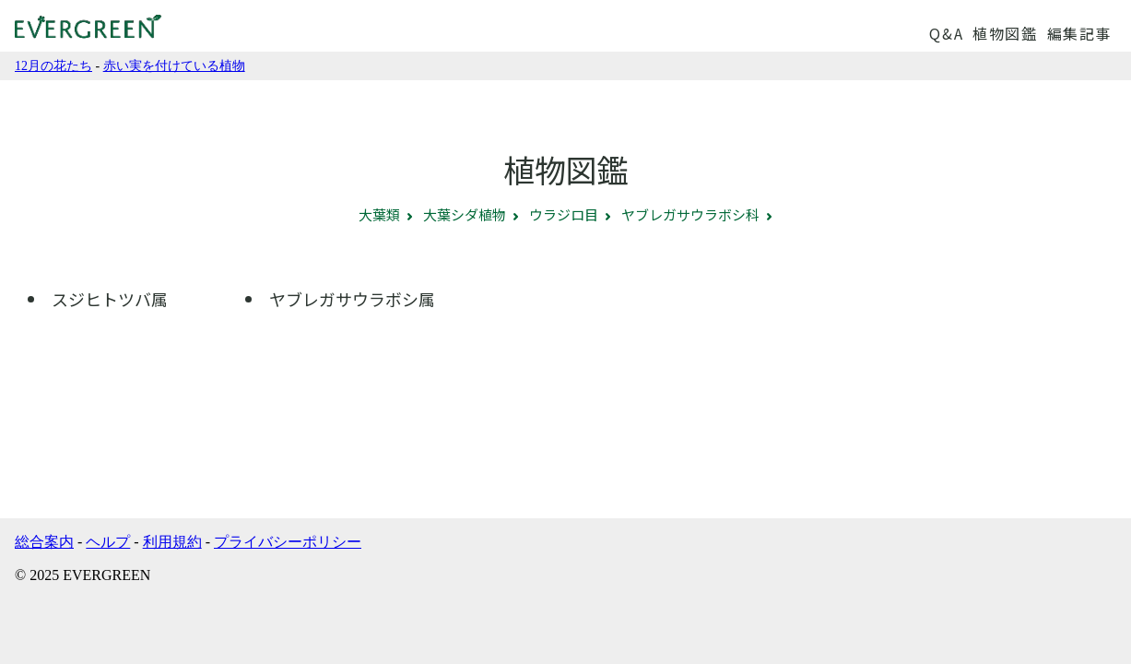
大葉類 (379, 214)
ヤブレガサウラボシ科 (690, 214)
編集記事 (1079, 33)
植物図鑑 (1004, 33)
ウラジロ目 (563, 214)
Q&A (946, 33)
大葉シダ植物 (464, 214)
